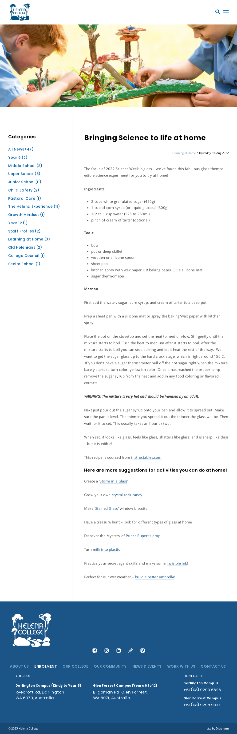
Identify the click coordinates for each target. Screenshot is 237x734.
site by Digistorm (218, 728)
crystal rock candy (126, 495)
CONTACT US (213, 667)
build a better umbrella (154, 577)
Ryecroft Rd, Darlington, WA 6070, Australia (40, 695)
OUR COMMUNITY (110, 667)
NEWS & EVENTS (147, 667)
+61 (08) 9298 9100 (201, 705)
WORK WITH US (181, 667)
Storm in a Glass (113, 481)
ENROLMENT (45, 667)
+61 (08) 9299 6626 (202, 690)
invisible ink (177, 563)
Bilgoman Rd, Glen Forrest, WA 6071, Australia (120, 695)
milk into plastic (106, 549)
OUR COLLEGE (75, 667)
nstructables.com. (147, 457)
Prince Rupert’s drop (143, 536)
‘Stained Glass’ (107, 508)
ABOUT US (19, 667)
